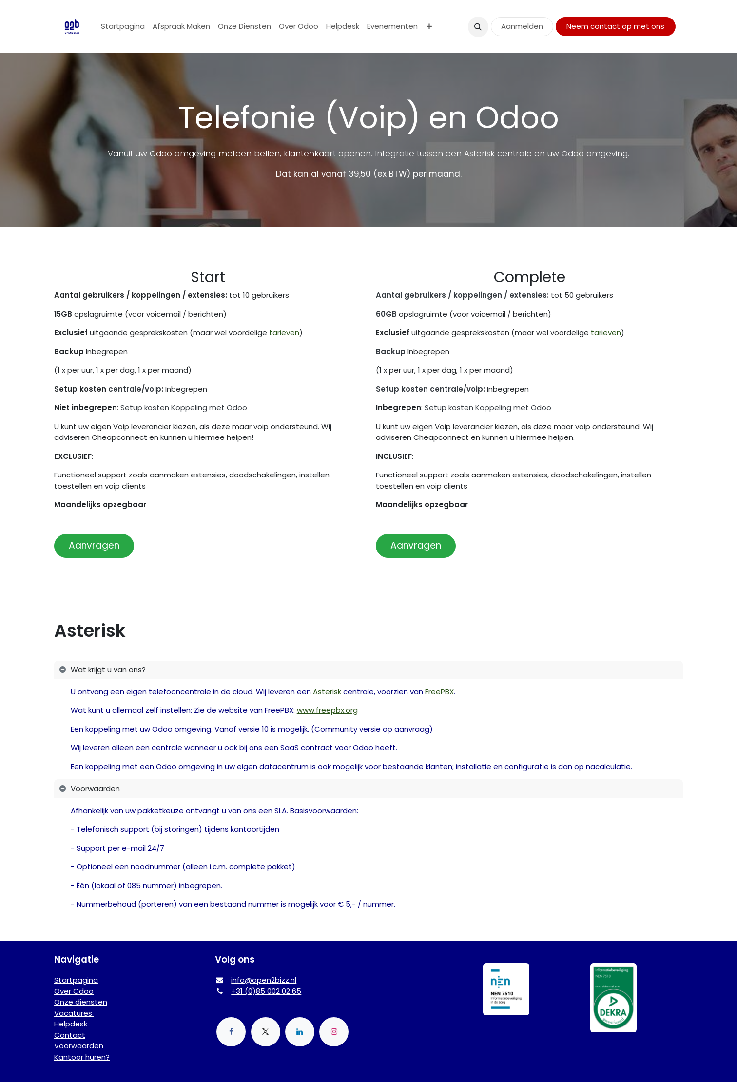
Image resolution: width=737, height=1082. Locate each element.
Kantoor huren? (82, 1057)
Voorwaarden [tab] (95, 788)
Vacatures (74, 1013)
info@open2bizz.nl (263, 980)
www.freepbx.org (327, 710)
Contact (69, 1035)
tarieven (284, 332)
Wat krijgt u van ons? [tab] (108, 669)
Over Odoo (74, 991)
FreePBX (439, 691)
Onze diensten (80, 1002)
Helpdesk (70, 1024)
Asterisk (327, 691)
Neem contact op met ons (615, 26)
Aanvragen (94, 545)
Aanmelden (522, 26)
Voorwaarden (78, 1046)
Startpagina (76, 980)
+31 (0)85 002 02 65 (266, 991)
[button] (478, 27)
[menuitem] (123, 26)
